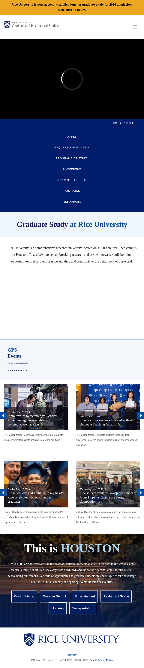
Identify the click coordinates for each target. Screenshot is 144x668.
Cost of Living (24, 596)
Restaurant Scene (116, 596)
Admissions (72, 169)
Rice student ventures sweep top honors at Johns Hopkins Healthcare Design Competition (108, 497)
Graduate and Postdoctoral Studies (35, 26)
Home (115, 123)
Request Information (71, 147)
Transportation (82, 608)
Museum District (54, 596)
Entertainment (85, 596)
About (72, 655)
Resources (72, 201)
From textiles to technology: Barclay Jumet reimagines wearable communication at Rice (32, 420)
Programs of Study (72, 158)
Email (93, 660)
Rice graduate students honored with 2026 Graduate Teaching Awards (108, 422)
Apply (71, 136)
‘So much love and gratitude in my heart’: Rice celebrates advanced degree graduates (36, 497)
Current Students (72, 179)
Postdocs (72, 190)
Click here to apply (71, 9)
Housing (58, 608)
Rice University (21, 22)
